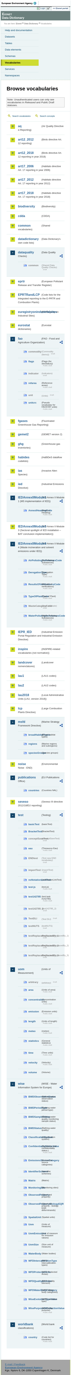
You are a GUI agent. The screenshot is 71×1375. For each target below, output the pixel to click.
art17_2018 (26, 193)
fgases (23, 421)
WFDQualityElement (34, 1281)
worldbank (25, 1324)
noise (22, 764)
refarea (32, 383)
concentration (34, 999)
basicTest (33, 824)
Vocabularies (12, 62)
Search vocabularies (21, 116)
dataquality (26, 252)
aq (20, 126)
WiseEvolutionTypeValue (34, 1299)
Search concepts (47, 116)
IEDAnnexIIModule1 (29, 497)
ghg (20, 444)
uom (21, 969)
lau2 (21, 685)
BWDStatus (34, 1128)
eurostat (24, 325)
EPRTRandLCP (29, 294)
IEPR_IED (25, 632)
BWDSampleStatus (34, 1116)
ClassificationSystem (34, 1137)
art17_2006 (26, 166)
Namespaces (12, 75)
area (30, 989)
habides (23, 457)
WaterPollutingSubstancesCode (34, 615)
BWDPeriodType (34, 1107)
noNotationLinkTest (34, 879)
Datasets (10, 36)
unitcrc (32, 402)
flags (31, 361)
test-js (32, 887)
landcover (25, 662)
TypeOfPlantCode (34, 596)
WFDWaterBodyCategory (34, 1290)
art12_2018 (26, 152)
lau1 (21, 675)
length (32, 1021)
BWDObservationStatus (34, 1096)
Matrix (32, 1180)
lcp (20, 708)
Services (10, 69)
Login (42, 8)
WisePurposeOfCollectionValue (34, 1308)
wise (21, 1083)
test (20, 815)
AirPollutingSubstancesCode (34, 560)
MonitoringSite (34, 1187)
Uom (31, 1224)
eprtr (21, 281)
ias (20, 470)
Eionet (19, 24)
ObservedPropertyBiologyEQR (34, 1203)
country (32, 1337)
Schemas (10, 56)
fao (20, 338)
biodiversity (26, 206)
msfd (21, 721)
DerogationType (34, 572)
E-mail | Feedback (15, 1364)
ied (20, 484)
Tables (8, 43)
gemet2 (23, 434)
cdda (21, 216)
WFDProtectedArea (34, 1272)
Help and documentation (18, 30)
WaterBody (34, 1253)
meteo (32, 1031)
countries (33, 790)
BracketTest (34, 831)
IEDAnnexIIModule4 (29, 543)
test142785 (34, 896)
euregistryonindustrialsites (29, 311)
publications (27, 777)
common (24, 225)
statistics (33, 1040)
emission (33, 1011)
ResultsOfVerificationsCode (34, 584)
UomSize (33, 1244)
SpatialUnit (34, 1217)
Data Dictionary (31, 24)
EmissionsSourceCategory (34, 1160)
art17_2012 (26, 179)
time (30, 1052)
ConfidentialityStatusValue (34, 1146)
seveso (23, 801)
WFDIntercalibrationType (34, 1260)
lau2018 (23, 695)
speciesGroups (34, 752)
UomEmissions (34, 1233)
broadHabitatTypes (34, 734)
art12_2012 (26, 139)
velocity (32, 1062)
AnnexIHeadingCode (34, 510)
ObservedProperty (34, 1194)
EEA (20, 3)
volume (32, 1072)
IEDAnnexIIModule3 (29, 526)
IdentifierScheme (34, 1171)
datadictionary (28, 239)
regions (32, 743)
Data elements (13, 49)
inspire (23, 649)
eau (30, 848)
